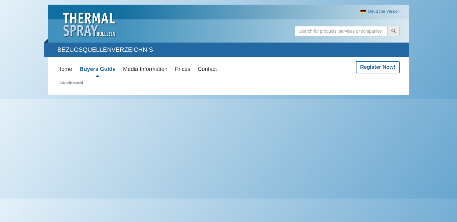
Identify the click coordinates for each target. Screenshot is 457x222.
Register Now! (377, 67)
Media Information (145, 69)
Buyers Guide (98, 69)
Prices (182, 69)
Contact (207, 69)
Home (64, 69)
